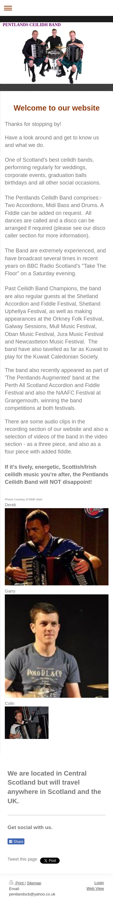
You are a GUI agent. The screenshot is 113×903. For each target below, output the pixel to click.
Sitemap (34, 883)
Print (17, 883)
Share (16, 842)
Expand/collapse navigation (56, 8)
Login (99, 882)
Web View (95, 888)
